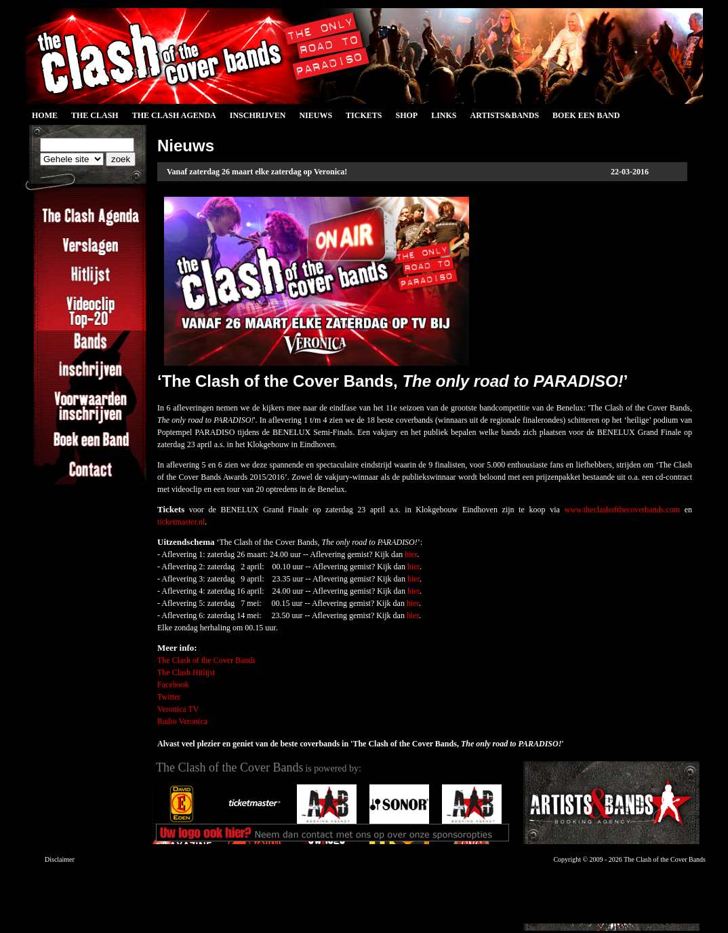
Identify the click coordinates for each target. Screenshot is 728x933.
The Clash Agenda (174, 115)
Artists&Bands (504, 115)
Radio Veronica (182, 721)
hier (411, 554)
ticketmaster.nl (181, 522)
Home (45, 115)
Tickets (364, 115)
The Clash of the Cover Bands (206, 660)
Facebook (173, 684)
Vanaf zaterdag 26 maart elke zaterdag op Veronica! (257, 171)
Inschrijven (258, 115)
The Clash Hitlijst (186, 672)
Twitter (168, 697)
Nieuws (315, 115)
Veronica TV (178, 709)
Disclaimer (60, 859)
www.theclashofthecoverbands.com (623, 509)
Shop (406, 115)
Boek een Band (586, 115)
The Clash (95, 115)
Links (443, 115)
